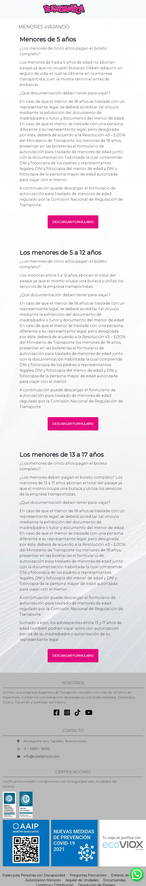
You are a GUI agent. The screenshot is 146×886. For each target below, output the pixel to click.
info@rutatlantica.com (42, 756)
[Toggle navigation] (96, 9)
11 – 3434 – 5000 (36, 749)
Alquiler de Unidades (82, 880)
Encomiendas (114, 880)
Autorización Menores (43, 880)
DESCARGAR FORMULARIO (73, 222)
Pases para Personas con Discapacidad (33, 875)
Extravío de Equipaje (127, 875)
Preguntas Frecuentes (88, 875)
